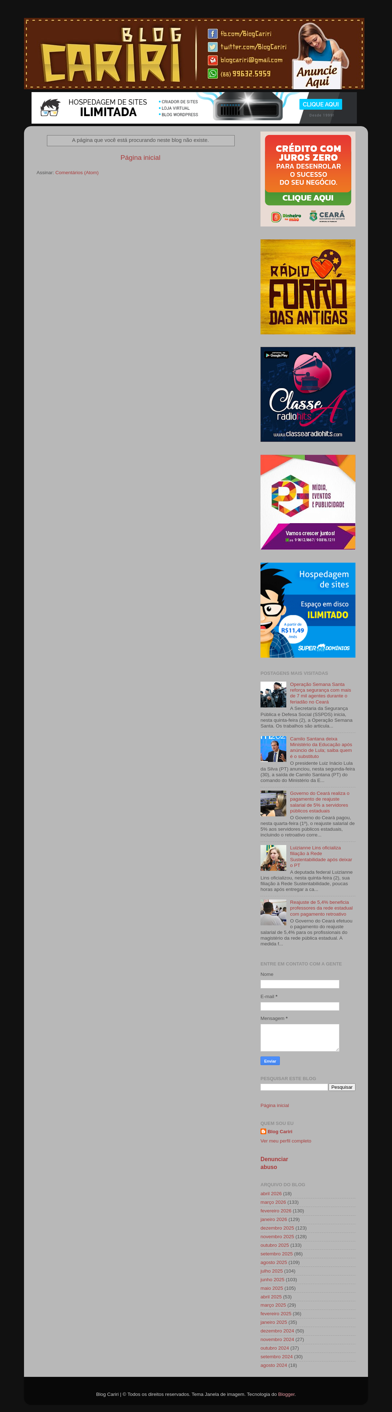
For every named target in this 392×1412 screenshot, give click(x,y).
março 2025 (273, 1305)
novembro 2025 (277, 1236)
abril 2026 (271, 1193)
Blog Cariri (280, 1131)
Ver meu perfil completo (285, 1141)
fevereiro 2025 (275, 1313)
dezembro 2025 (277, 1228)
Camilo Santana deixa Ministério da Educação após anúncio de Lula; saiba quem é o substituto (321, 747)
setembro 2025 (276, 1253)
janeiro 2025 (273, 1322)
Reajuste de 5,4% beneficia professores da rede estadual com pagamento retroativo (321, 908)
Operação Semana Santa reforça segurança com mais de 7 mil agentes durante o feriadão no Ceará (320, 693)
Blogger (286, 1394)
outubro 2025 (274, 1245)
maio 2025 (271, 1288)
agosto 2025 (273, 1262)
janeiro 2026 (273, 1219)
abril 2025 (271, 1296)
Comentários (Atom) (77, 172)
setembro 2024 (276, 1356)
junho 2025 (272, 1279)
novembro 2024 (277, 1339)
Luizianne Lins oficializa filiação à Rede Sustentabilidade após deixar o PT (321, 856)
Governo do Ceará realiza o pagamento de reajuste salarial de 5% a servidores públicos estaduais (319, 802)
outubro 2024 (274, 1348)
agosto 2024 (273, 1365)
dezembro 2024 (277, 1331)
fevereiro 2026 (275, 1210)
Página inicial (140, 157)
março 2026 (273, 1202)
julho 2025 (271, 1271)
